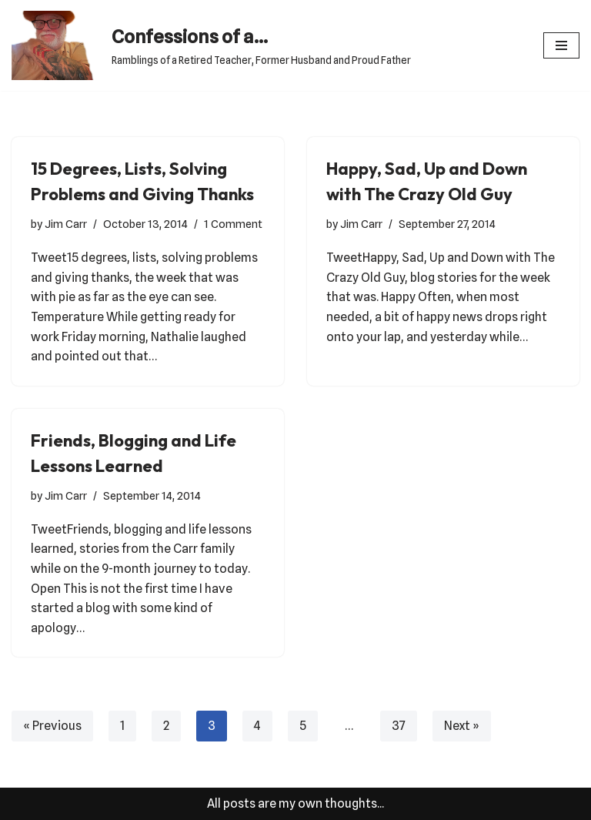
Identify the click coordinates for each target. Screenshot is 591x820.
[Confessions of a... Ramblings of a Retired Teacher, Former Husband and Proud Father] (211, 45)
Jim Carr (66, 223)
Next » (461, 725)
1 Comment (233, 223)
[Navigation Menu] (561, 45)
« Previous (52, 725)
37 (399, 725)
